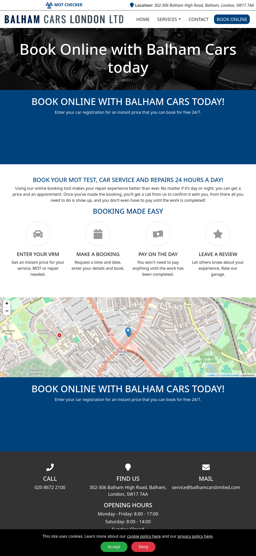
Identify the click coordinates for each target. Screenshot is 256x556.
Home (143, 19)
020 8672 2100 (50, 487)
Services (167, 19)
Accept (114, 547)
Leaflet (211, 375)
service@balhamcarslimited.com (206, 487)
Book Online (231, 19)
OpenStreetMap (230, 375)
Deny (143, 547)
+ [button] (6, 304)
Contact (198, 19)
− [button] (6, 311)
